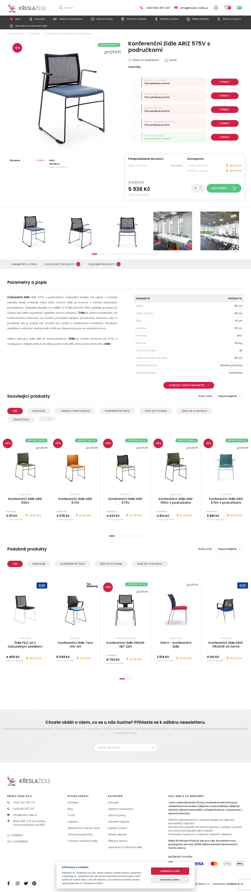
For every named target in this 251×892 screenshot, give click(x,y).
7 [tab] (136, 254)
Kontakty (73, 802)
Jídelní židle (21, 419)
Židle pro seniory (117, 841)
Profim (40, 160)
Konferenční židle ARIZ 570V (75, 501)
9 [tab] (150, 254)
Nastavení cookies (170, 879)
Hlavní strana (15, 33)
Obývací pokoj (116, 815)
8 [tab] (143, 254)
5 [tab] (122, 254)
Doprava (73, 821)
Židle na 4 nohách (194, 411)
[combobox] (229, 396)
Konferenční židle (117, 411)
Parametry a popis (24, 264)
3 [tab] (108, 254)
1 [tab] (94, 254)
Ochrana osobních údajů (83, 841)
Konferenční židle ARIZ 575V (125, 501)
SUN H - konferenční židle (175, 644)
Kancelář (35, 33)
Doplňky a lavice (117, 828)
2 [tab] (101, 254)
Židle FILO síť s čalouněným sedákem (25, 644)
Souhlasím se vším (170, 871)
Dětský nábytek (117, 834)
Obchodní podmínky (80, 834)
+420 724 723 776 (21, 802)
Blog (70, 809)
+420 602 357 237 (158, 8)
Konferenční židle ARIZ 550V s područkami (176, 501)
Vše (15, 411)
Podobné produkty (105, 264)
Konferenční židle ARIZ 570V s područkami (226, 501)
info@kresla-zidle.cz (194, 8)
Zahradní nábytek (118, 821)
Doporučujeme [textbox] (227, 396)
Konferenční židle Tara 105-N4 (75, 644)
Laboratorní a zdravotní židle (125, 847)
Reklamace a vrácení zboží (84, 828)
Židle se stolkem (156, 411)
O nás (71, 815)
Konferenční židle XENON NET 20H (125, 644)
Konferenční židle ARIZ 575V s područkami (69, 33)
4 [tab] (115, 254)
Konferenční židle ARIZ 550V (25, 501)
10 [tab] (156, 254)
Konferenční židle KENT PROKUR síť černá (226, 644)
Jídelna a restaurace (75, 411)
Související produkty (62, 264)
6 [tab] (129, 254)
